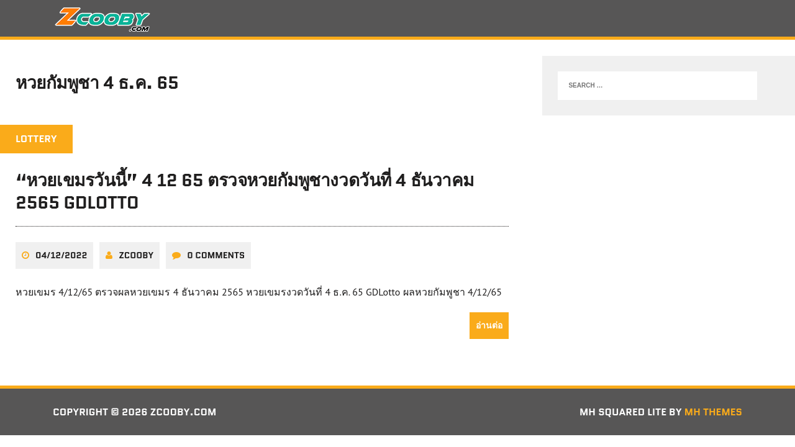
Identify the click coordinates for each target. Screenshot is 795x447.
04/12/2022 (61, 255)
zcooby (136, 255)
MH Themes (713, 412)
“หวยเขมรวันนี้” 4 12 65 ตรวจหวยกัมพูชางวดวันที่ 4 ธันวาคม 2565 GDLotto (245, 191)
